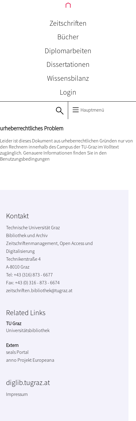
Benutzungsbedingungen (25, 159)
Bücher (68, 36)
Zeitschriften (68, 23)
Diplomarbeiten (68, 50)
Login (68, 92)
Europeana (43, 360)
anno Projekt (19, 360)
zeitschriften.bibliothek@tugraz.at (39, 290)
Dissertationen (68, 64)
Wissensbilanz (68, 78)
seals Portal (17, 352)
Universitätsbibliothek (27, 330)
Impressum (17, 394)
